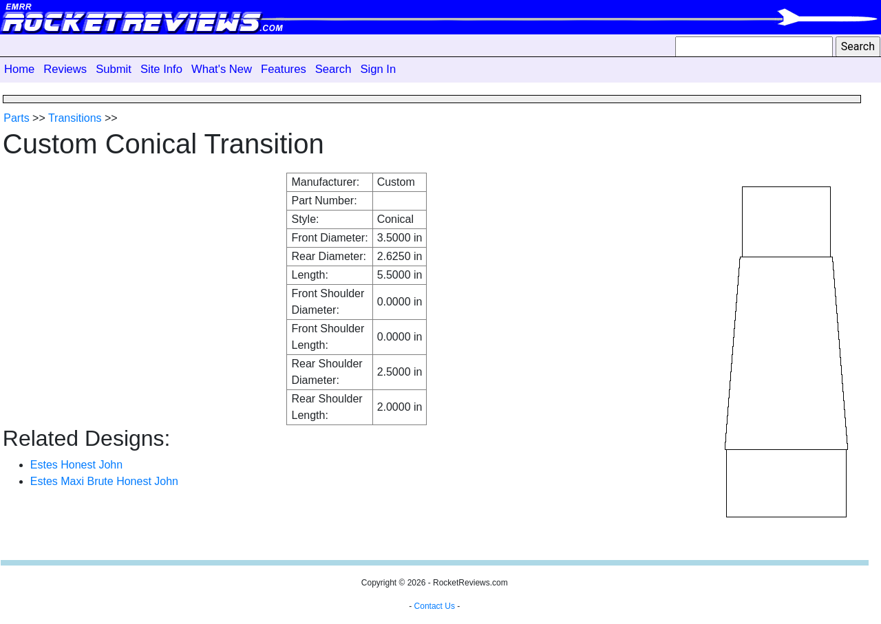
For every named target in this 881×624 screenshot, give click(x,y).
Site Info (161, 69)
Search (333, 69)
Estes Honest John (76, 465)
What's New (221, 69)
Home (19, 69)
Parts (16, 118)
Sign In (378, 69)
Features (283, 69)
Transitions (75, 118)
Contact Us (434, 606)
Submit (113, 69)
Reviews (65, 69)
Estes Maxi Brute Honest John (104, 481)
